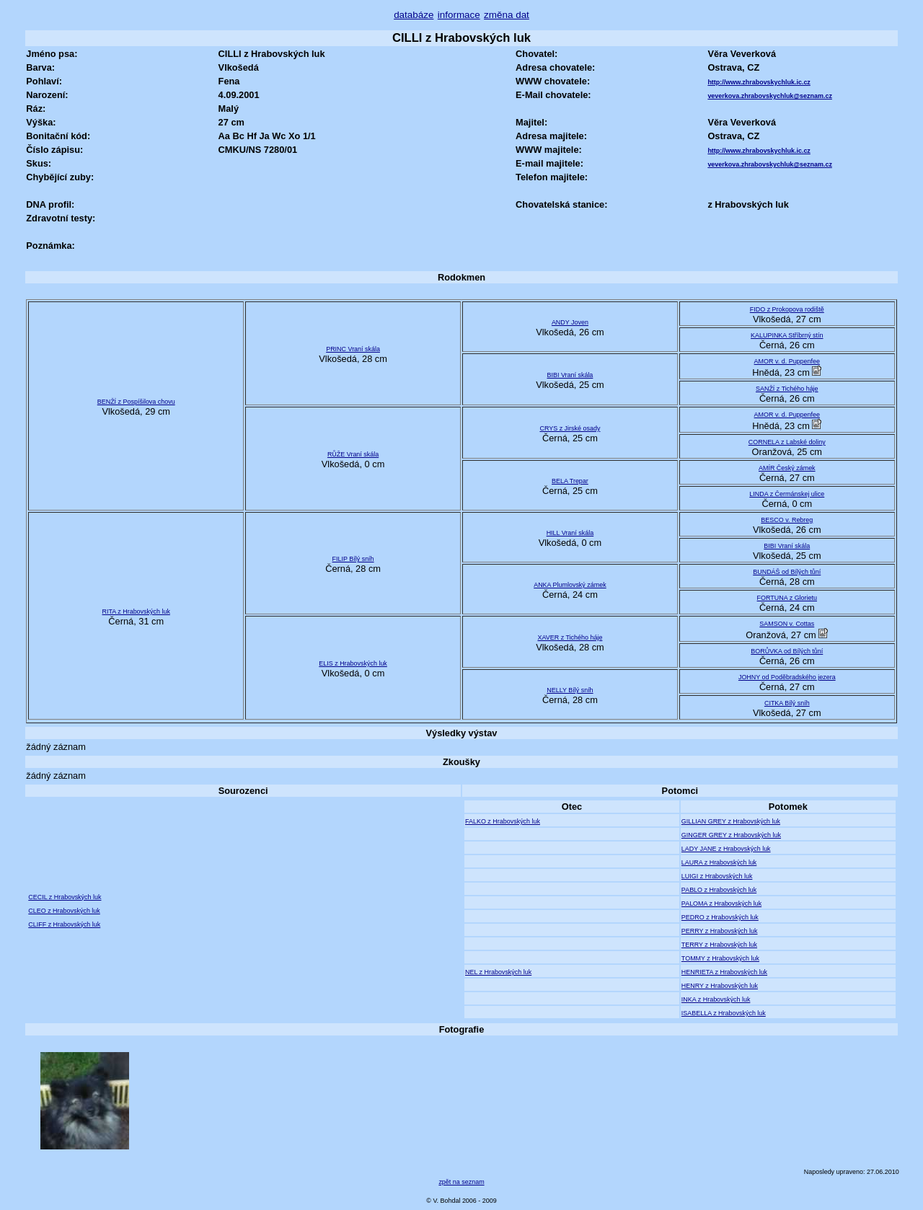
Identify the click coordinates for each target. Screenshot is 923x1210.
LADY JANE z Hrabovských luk (726, 848)
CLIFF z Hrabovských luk (64, 924)
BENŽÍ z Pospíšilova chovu (136, 401)
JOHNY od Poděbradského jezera (787, 677)
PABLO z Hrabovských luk (718, 889)
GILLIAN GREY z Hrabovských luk (730, 821)
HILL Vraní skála (570, 532)
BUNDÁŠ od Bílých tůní (787, 571)
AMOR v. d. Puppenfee (787, 361)
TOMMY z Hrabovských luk (720, 958)
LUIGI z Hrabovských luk (717, 876)
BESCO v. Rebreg (787, 520)
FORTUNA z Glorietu (787, 597)
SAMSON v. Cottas (786, 623)
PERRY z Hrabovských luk (719, 931)
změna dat (506, 14)
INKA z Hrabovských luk (716, 999)
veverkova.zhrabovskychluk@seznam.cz (769, 96)
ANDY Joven (570, 322)
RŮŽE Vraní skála (353, 454)
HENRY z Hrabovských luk (719, 985)
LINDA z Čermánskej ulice (786, 494)
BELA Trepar (570, 481)
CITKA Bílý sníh (787, 703)
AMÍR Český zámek (787, 468)
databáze (413, 14)
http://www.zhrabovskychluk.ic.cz (758, 82)
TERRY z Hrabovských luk (719, 944)
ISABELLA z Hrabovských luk (723, 1013)
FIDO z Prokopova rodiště (787, 309)
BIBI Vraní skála (570, 375)
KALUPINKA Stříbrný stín (787, 335)
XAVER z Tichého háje (569, 637)
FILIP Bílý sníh (353, 558)
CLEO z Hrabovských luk (64, 910)
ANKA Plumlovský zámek (570, 584)
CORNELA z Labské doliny (787, 442)
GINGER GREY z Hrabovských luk (731, 835)
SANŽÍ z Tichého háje (787, 388)
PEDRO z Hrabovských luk (720, 917)
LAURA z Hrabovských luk (719, 862)
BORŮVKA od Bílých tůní (787, 651)
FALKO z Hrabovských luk (502, 821)
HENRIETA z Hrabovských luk (724, 972)
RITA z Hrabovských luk (136, 611)
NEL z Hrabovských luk (498, 972)
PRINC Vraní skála (353, 349)
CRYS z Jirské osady (569, 428)
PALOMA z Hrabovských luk (721, 903)
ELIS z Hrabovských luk (353, 663)
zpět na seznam (461, 1181)
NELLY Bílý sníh (570, 690)
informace (459, 14)
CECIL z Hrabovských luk (64, 897)
